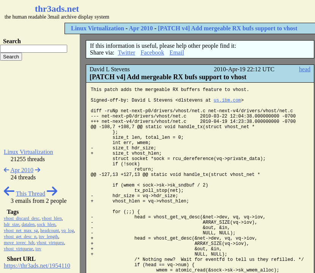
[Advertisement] (40, 105)
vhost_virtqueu (50, 242)
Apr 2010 (141, 28)
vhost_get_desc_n (20, 236)
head (304, 69)
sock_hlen (46, 224)
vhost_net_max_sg (21, 230)
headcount (49, 230)
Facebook (152, 52)
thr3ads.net (57, 9)
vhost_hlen (52, 218)
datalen (28, 224)
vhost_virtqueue (18, 248)
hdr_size (11, 224)
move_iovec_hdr (19, 242)
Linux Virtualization (97, 28)
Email (177, 52)
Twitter (126, 52)
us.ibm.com (227, 100)
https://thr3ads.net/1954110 (37, 265)
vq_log (67, 230)
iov (38, 248)
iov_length (48, 236)
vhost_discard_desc (21, 218)
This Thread (30, 193)
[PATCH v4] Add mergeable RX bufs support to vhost (227, 28)
